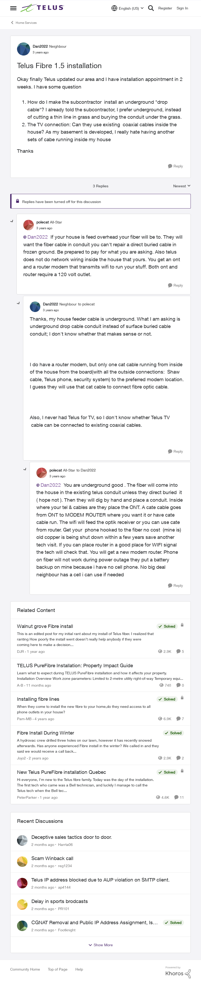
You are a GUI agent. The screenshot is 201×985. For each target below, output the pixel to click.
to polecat (86, 304)
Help (79, 969)
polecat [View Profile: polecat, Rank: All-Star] (42, 222)
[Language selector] (127, 8)
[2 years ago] (37, 758)
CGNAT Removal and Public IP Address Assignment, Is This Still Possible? (92, 923)
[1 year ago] (35, 651)
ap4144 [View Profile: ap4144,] (64, 887)
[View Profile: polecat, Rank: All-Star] (28, 225)
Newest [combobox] (182, 186)
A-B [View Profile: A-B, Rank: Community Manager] (20, 685)
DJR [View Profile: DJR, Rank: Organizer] (20, 651)
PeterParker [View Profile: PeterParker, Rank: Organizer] (27, 797)
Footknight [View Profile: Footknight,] (66, 930)
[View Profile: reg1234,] (22, 861)
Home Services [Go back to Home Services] (23, 22)
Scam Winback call (52, 858)
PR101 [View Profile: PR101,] (63, 908)
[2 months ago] (42, 844)
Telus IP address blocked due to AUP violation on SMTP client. (100, 880)
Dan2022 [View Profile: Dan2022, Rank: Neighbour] (40, 46)
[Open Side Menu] (13, 8)
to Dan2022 (86, 470)
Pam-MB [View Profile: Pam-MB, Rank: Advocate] (24, 718)
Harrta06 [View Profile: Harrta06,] (65, 844)
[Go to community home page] (42, 8)
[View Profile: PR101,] (22, 904)
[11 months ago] (37, 685)
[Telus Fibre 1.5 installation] (44, 228)
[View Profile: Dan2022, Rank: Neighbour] (23, 49)
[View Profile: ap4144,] (22, 883)
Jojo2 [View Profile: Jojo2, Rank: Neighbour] (21, 758)
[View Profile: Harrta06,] (22, 840)
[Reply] (175, 166)
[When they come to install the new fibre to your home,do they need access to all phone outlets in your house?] (85, 709)
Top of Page (58, 969)
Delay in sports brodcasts (59, 901)
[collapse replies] (12, 221)
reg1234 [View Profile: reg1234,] (65, 865)
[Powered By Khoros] (178, 972)
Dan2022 (37, 237)
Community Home (25, 969)
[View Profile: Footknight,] (22, 926)
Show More (100, 945)
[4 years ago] (43, 718)
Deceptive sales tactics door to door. (71, 837)
